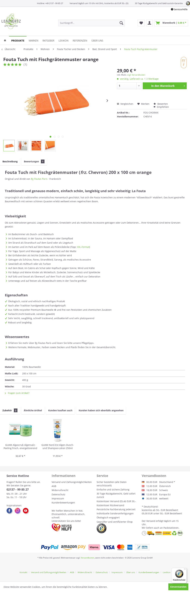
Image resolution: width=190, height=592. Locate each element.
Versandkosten (87, 557)
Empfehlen (161, 106)
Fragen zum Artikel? (17, 393)
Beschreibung (10, 161)
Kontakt (23, 572)
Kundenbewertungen (63, 502)
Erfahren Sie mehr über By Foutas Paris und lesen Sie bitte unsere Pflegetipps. (51, 343)
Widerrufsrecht (60, 490)
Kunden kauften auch (60, 410)
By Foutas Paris (39, 178)
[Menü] (185, 570)
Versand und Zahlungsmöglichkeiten (72, 482)
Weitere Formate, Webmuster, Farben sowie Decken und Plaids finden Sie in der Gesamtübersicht (61, 347)
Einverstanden (178, 586)
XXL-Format (83, 246)
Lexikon (166, 572)
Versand (150, 520)
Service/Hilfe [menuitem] (179, 9)
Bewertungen (34, 161)
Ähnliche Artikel (33, 410)
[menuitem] (91, 23)
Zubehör (9, 410)
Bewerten (160, 103)
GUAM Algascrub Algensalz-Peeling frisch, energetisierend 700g (20, 446)
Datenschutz (58, 494)
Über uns (130, 572)
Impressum (58, 498)
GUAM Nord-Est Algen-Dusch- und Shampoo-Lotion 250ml (57, 446)
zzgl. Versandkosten (136, 74)
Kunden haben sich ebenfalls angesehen (101, 410)
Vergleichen (125, 103)
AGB (54, 486)
